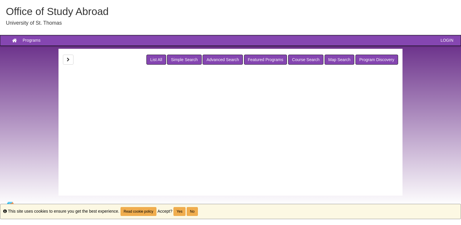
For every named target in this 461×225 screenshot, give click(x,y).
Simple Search (184, 59)
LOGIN (446, 40)
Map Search (339, 59)
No (192, 211)
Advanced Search (222, 59)
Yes (180, 211)
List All (156, 59)
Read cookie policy (138, 211)
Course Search (305, 59)
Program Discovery (376, 59)
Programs (32, 40)
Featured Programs (265, 59)
